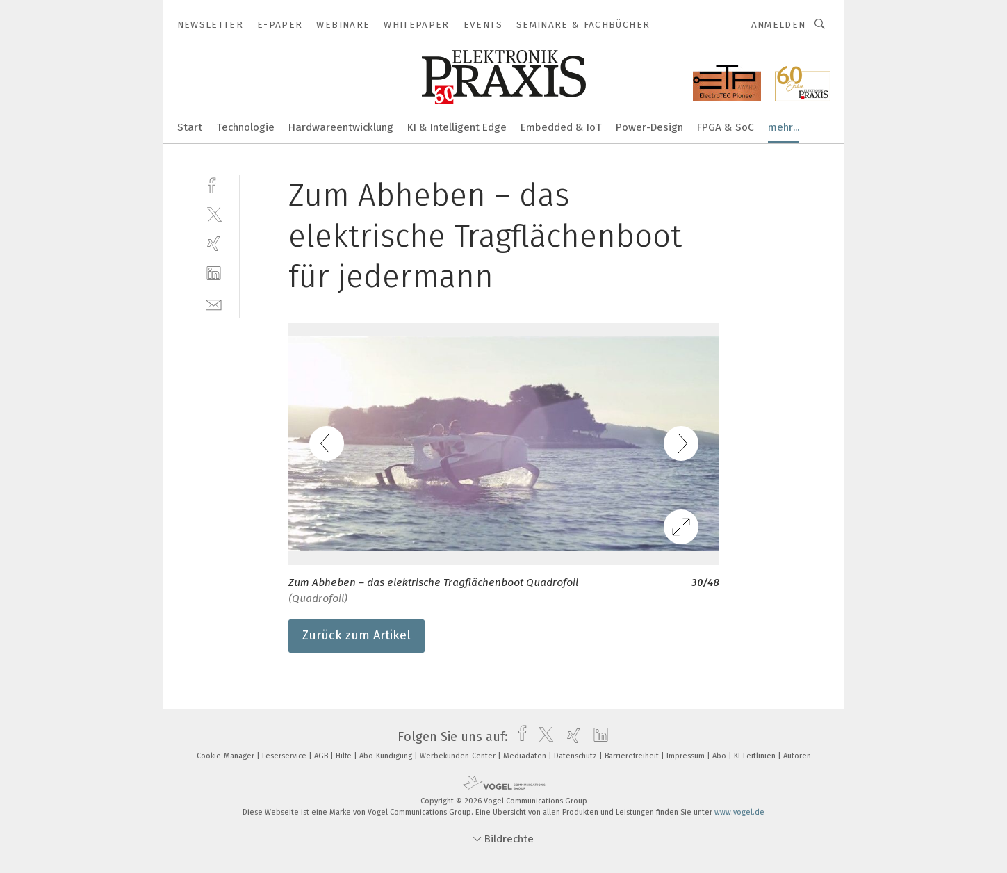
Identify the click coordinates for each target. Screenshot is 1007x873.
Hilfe (345, 755)
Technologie (245, 127)
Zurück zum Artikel (356, 635)
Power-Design (649, 127)
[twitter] (213, 213)
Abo (720, 755)
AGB (322, 755)
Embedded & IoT (561, 127)
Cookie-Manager (226, 755)
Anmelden (778, 25)
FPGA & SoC (725, 127)
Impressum (686, 755)
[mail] (213, 303)
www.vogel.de (739, 812)
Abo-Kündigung (386, 755)
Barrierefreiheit (633, 755)
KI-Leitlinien (756, 755)
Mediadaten (525, 755)
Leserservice (285, 755)
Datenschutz (576, 755)
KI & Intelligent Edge (457, 127)
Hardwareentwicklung (340, 127)
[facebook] (213, 184)
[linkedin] (213, 273)
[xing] (213, 243)
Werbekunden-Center (459, 755)
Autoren (797, 755)
